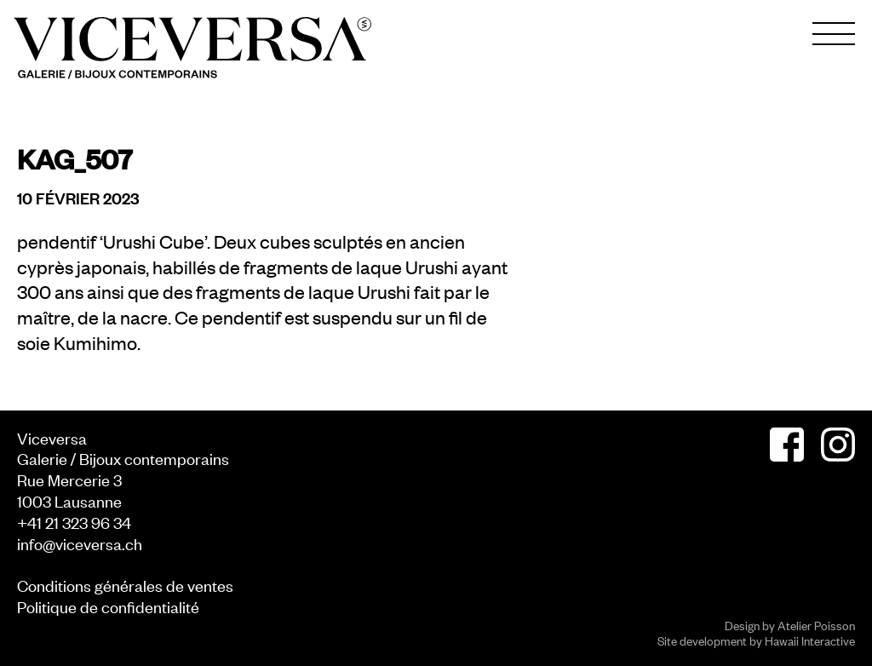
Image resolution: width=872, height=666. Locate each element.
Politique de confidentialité (108, 606)
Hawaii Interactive (810, 640)
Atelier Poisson (816, 625)
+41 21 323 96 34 (74, 521)
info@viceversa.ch (79, 543)
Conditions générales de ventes (125, 584)
